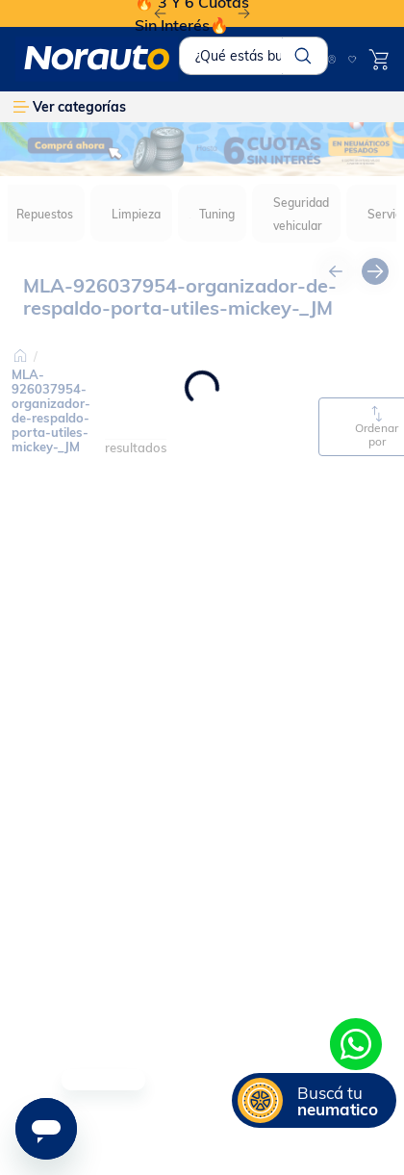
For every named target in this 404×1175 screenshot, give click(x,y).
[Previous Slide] (160, 14)
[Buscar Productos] (303, 55)
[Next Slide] (244, 14)
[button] (314, 1100)
